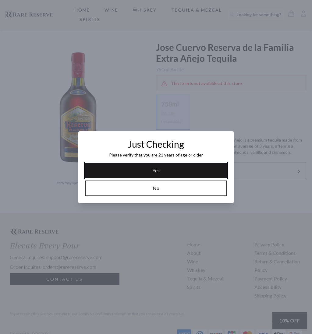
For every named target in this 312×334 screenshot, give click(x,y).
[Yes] (156, 170)
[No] (156, 188)
